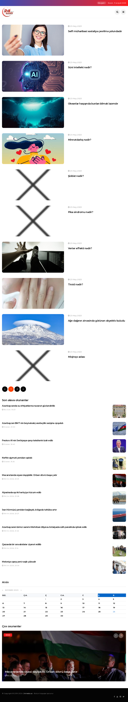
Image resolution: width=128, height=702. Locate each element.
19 (114, 607)
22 (46, 612)
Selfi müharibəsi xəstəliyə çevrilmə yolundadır (95, 31)
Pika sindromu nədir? (80, 212)
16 (62, 607)
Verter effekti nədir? (80, 248)
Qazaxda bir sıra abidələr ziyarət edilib (21, 544)
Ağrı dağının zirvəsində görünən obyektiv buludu (96, 320)
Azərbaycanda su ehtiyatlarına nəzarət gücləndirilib (28, 406)
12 (114, 603)
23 (62, 612)
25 (99, 612)
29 (46, 616)
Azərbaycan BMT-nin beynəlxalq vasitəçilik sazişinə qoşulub (32, 423)
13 (3, 607)
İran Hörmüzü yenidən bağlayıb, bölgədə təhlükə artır (29, 510)
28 (25, 616)
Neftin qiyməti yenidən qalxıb (17, 458)
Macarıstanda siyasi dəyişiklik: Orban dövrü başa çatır (29, 475)
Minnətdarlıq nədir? (79, 139)
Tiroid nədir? (75, 284)
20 (3, 612)
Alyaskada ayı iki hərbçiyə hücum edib (21, 492)
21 (25, 612)
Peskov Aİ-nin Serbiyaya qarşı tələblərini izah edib (27, 440)
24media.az (28, 693)
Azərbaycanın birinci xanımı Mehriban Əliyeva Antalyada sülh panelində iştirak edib (44, 527)
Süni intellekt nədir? (80, 67)
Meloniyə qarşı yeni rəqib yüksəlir (19, 561)
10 (83, 603)
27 (3, 616)
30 (62, 616)
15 (46, 607)
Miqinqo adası (76, 356)
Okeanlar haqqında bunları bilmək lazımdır (93, 103)
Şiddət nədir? (76, 176)
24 (83, 612)
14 (25, 607)
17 (83, 607)
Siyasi (9, 635)
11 (99, 603)
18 (99, 607)
